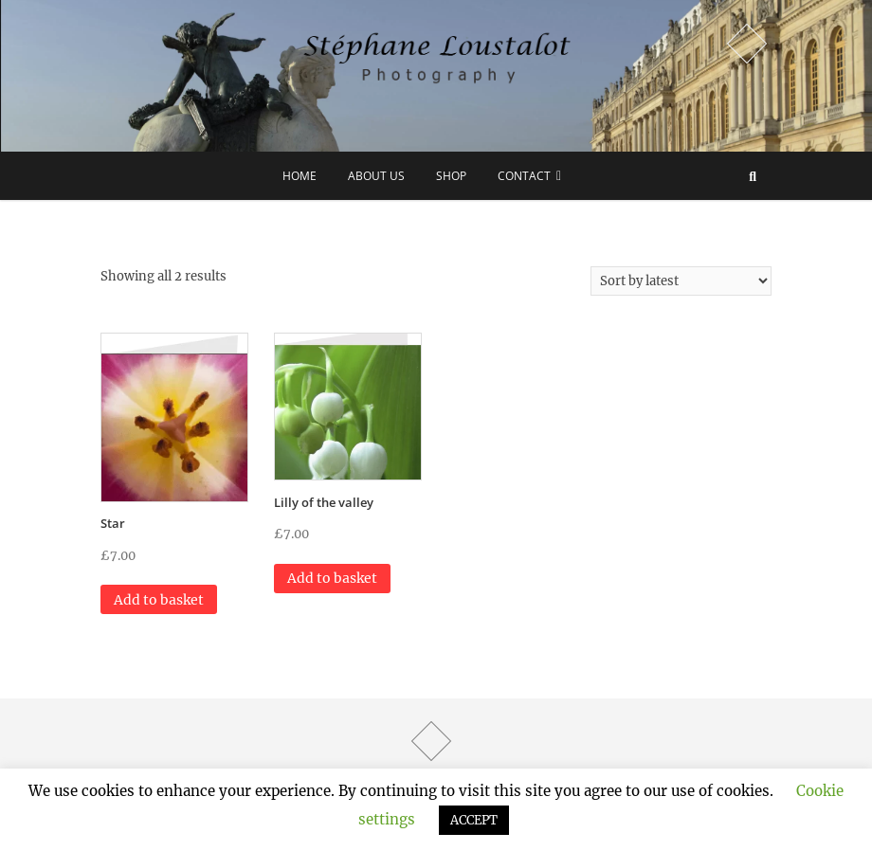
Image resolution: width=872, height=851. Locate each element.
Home (299, 176)
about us (376, 176)
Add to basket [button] (159, 599)
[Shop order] (681, 281)
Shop (451, 176)
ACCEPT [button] (474, 820)
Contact (524, 176)
